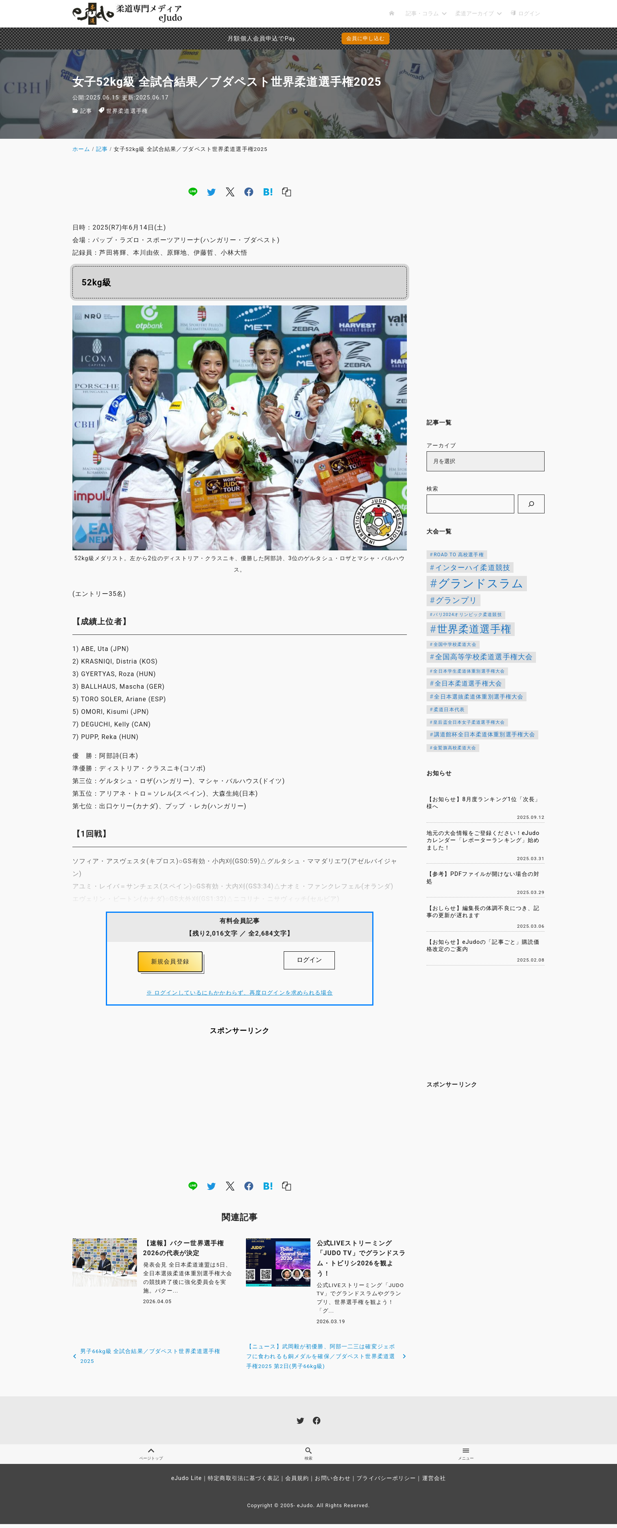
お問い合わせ (333, 1482)
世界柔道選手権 (127, 111)
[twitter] (211, 191)
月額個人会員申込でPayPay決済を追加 (235, 38)
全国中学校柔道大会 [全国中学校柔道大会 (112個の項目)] (455, 644)
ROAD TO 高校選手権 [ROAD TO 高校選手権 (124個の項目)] (459, 554)
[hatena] (268, 191)
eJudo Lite (186, 1482)
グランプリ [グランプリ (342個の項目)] (456, 600)
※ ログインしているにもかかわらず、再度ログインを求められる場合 (239, 994)
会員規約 (297, 1482)
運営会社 (434, 1482)
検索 (432, 488)
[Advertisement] (239, 1110)
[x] (230, 191)
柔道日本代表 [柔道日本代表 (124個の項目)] (449, 709)
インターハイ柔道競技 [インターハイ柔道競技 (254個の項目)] (472, 567)
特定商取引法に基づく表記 (243, 1482)
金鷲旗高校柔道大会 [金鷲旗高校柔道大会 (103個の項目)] (454, 747)
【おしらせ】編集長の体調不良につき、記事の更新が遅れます (483, 912)
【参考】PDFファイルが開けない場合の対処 (483, 878)
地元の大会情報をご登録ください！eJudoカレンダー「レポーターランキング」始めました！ (483, 840)
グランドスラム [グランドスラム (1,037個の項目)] (481, 583)
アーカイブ (441, 445)
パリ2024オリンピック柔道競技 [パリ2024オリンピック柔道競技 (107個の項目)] (467, 614)
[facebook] (248, 191)
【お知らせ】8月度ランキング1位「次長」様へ (484, 803)
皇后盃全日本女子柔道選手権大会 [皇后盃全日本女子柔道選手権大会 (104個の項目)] (469, 722)
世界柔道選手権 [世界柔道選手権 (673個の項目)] (474, 629)
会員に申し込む (365, 38)
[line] (192, 191)
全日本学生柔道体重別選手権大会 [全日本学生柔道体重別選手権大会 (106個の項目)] (469, 671)
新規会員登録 (170, 962)
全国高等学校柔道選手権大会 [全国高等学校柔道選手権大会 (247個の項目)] (484, 657)
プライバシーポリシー (386, 1482)
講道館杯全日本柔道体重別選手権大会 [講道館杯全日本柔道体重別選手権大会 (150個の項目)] (484, 734)
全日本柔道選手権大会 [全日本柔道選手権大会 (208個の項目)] (468, 683)
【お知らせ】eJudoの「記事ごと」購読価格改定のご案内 (483, 946)
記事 (86, 111)
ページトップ (151, 1457)
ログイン (309, 960)
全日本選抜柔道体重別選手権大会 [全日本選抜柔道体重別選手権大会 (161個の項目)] (478, 696)
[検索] (531, 504)
